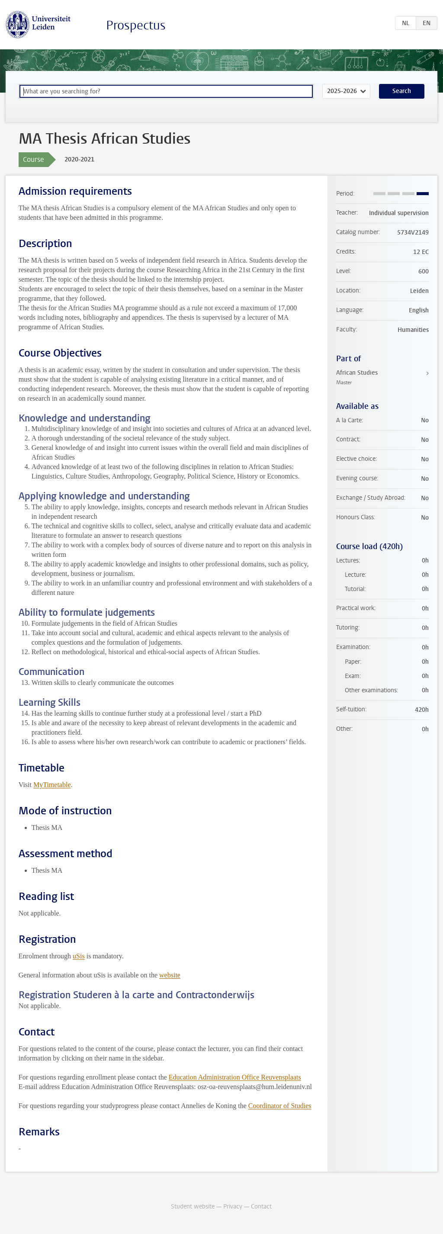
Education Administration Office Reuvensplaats (235, 1077)
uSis (79, 956)
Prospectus (136, 25)
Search (401, 91)
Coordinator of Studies (279, 1105)
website (169, 975)
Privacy (232, 1206)
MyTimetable (52, 784)
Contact (261, 1206)
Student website (193, 1206)
